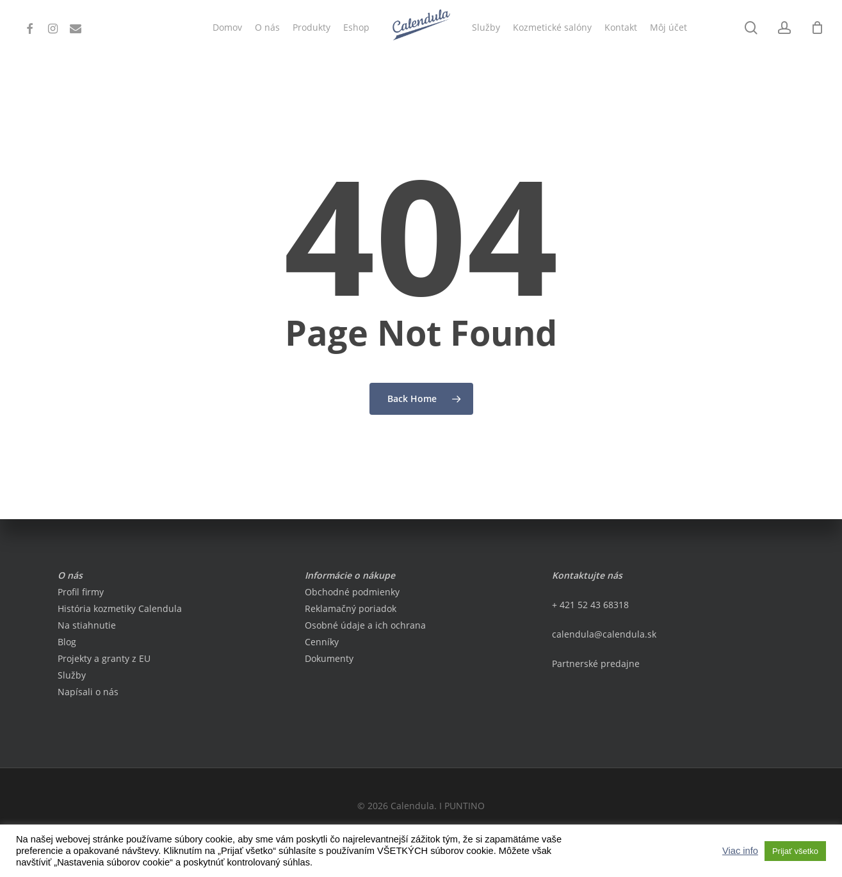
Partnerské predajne (596, 663)
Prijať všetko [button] (795, 851)
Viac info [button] (740, 851)
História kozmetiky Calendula (120, 608)
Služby (72, 675)
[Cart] (817, 27)
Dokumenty (329, 658)
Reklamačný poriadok (350, 608)
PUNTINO (464, 806)
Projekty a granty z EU (104, 658)
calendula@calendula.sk (604, 634)
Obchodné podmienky (352, 592)
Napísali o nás (88, 692)
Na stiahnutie (87, 625)
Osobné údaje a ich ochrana (365, 625)
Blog (67, 642)
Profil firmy (81, 592)
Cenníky (322, 642)
